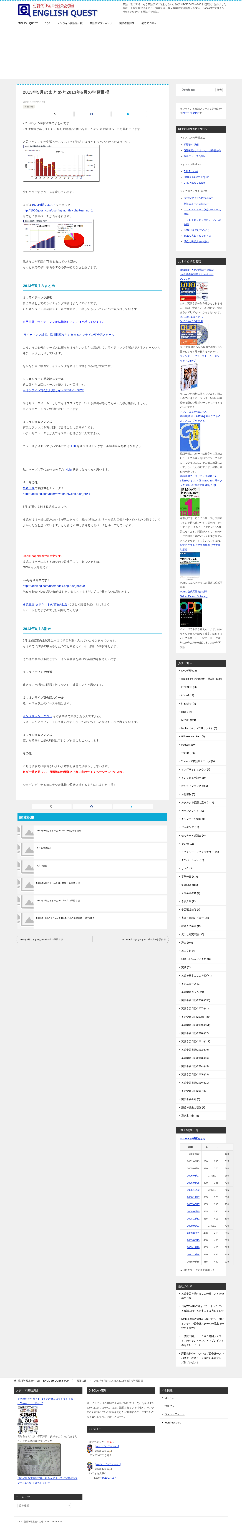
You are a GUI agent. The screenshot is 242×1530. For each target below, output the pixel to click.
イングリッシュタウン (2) (195, 769)
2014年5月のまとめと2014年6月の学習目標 (58, 883)
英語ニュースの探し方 (196, 203)
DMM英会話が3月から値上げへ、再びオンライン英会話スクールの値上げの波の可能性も (202, 1323)
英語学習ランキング (101, 23)
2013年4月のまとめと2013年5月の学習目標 (41, 939)
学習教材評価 (191, 144)
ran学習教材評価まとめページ (196, 274)
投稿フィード (172, 1406)
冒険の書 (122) (189, 876)
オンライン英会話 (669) (194, 785)
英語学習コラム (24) (192, 992)
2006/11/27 (193, 1197)
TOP (43, 1380)
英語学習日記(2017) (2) (194, 1090)
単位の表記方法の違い (196, 241)
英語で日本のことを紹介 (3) (197, 975)
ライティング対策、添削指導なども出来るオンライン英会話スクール (69, 334)
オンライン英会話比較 (70, 23)
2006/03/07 (193, 1175)
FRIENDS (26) (189, 687)
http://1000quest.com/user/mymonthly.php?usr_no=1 (58, 210)
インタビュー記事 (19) (193, 777)
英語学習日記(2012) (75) (195, 1049)
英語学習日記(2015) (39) (195, 1074)
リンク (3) (187, 868)
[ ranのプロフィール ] (107, 1446)
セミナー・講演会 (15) (193, 835)
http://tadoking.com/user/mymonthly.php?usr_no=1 (56, 493)
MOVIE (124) (188, 720)
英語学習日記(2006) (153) (195, 1000)
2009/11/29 (193, 1247)
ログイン (170, 1397)
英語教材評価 (126, 23)
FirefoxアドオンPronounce (198, 198)
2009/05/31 (193, 1233)
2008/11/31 (193, 1218)
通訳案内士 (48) (190, 1115)
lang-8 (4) (186, 711)
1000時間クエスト (44, 204)
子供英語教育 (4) (190, 893)
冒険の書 (28, 106)
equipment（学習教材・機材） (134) (201, 678)
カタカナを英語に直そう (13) (197, 802)
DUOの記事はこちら (191, 316)
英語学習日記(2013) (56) (195, 1058)
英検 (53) (186, 967)
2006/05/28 (193, 1182)
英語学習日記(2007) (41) (195, 1008)
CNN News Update (194, 182)
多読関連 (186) (189, 884)
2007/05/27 (193, 1204)
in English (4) (188, 703)
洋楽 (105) (187, 942)
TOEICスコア (109, 1477)
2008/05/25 (193, 1211)
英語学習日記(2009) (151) (195, 1025)
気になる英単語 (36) (192, 934)
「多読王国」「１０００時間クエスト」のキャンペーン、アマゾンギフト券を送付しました (202, 1341)
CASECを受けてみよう (197, 230)
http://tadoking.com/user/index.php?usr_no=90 (54, 585)
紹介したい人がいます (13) (196, 959)
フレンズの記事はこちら (193, 411)
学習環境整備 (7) (190, 909)
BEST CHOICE (190, 113)
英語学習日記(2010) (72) (195, 1033)
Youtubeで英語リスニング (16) (198, 761)
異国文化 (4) (188, 950)
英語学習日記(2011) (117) (195, 1041)
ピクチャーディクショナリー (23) (200, 851)
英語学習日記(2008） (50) (195, 1016)
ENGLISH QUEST (27, 23)
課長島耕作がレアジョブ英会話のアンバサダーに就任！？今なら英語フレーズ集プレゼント (202, 1358)
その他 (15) (187, 843)
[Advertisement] (121, 54)
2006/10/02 (193, 1189)
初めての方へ (149, 23)
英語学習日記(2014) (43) (195, 1066)
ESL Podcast (191, 171)
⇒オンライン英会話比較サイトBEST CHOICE (53, 390)
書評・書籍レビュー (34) (195, 917)
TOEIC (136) (188, 753)
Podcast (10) (188, 744)
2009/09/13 (193, 1240)
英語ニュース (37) (191, 983)
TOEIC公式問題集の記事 (194, 591)
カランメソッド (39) (192, 810)
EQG (48, 23)
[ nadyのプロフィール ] (108, 1464)
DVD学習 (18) (189, 670)
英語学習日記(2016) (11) (195, 1082)
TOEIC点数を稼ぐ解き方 (197, 235)
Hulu (73, 446)
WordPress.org (173, 1422)
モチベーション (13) (192, 860)
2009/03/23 (193, 1225)
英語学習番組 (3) (190, 1099)
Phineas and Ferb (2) (193, 736)
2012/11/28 (193, 1254)
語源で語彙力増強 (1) (193, 1107)
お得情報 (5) (188, 794)
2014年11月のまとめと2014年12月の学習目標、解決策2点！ (66, 918)
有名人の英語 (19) (191, 926)
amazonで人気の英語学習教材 (197, 269)
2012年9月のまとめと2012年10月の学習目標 (58, 830)
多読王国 (29, 488)
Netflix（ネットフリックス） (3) (199, 728)
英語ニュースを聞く (195, 156)
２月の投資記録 (44, 848)
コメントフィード (175, 1414)
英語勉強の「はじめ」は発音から (202, 150)
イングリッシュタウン (37, 716)
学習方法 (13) (188, 901)
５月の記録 (41, 865)
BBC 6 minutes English (196, 177)
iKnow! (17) (187, 695)
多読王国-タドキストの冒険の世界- (46, 604)
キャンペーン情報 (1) (193, 818)
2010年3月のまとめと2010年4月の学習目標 (58, 900)
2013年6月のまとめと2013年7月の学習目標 (144, 939)
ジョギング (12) (190, 827)
